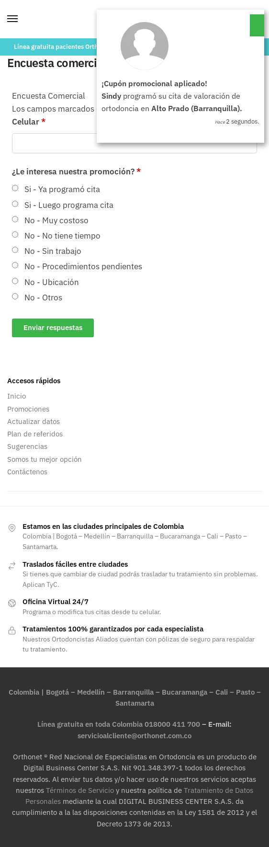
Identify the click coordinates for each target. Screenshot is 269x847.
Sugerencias (27, 446)
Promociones (28, 408)
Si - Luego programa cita (68, 205)
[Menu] (21, 19)
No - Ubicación (51, 282)
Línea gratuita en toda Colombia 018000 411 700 (118, 724)
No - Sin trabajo (52, 251)
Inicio (16, 396)
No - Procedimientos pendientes (83, 266)
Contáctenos (27, 471)
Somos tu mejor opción (44, 459)
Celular (28, 121)
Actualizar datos (33, 421)
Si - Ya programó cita (62, 189)
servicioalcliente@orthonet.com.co (134, 735)
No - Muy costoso (56, 220)
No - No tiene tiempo (62, 235)
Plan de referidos (35, 433)
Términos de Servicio (80, 790)
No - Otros (43, 297)
